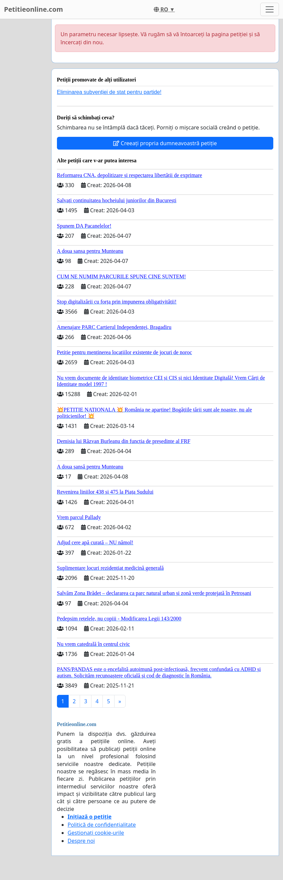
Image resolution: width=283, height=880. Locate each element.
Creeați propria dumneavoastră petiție (165, 143)
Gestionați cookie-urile (96, 832)
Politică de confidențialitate (102, 824)
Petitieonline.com (33, 9)
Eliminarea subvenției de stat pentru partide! (109, 92)
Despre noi (81, 840)
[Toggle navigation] (269, 9)
